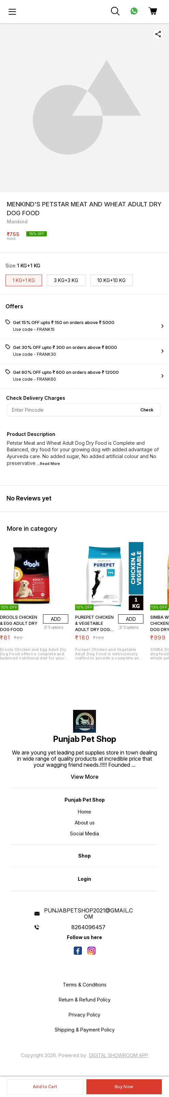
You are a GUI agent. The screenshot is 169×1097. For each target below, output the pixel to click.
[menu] (12, 11)
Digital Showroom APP (118, 1055)
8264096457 (88, 927)
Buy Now (124, 1086)
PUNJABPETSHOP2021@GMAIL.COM (88, 913)
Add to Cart (45, 1086)
